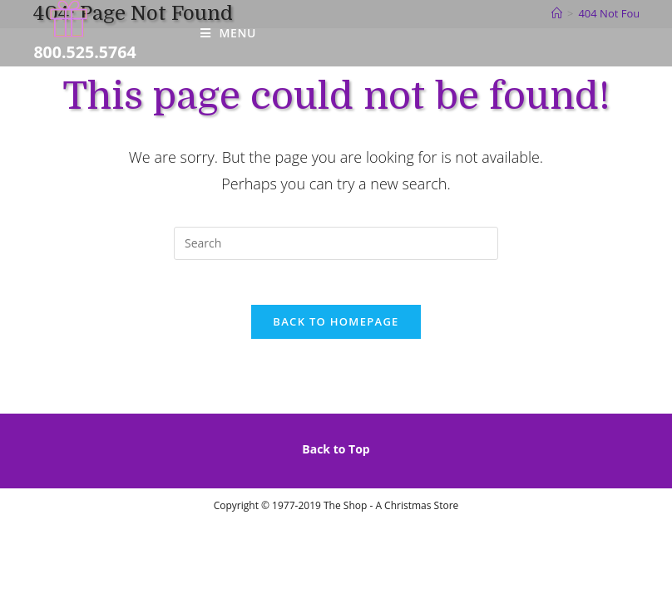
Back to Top (335, 454)
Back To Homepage (335, 326)
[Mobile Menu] (228, 33)
